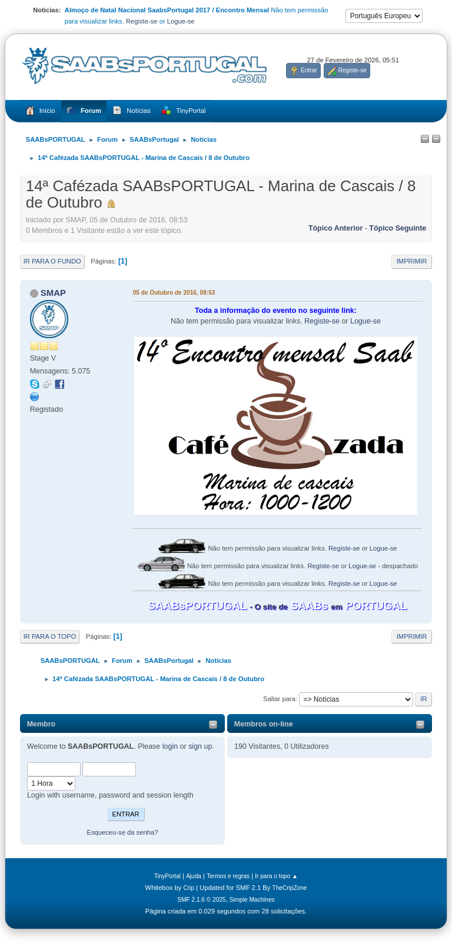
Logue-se (181, 21)
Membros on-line (263, 724)
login (170, 746)
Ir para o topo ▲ (276, 876)
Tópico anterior (335, 228)
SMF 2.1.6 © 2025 (201, 899)
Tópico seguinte (397, 228)
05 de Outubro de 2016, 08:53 (174, 292)
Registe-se (142, 21)
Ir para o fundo (52, 261)
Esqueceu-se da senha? (122, 832)
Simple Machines (252, 899)
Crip (188, 888)
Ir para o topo (50, 636)
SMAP (53, 293)
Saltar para (279, 698)
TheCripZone (289, 888)
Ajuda (193, 876)
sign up (200, 746)
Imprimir (412, 261)
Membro (41, 724)
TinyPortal (167, 876)
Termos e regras (228, 876)
